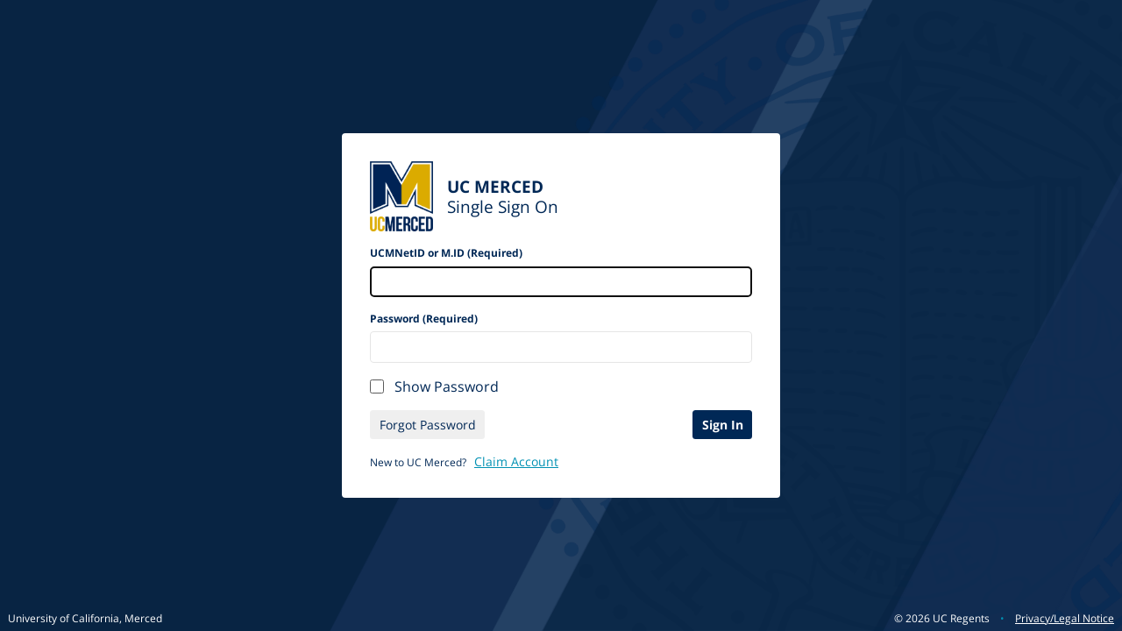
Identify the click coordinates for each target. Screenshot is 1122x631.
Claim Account (516, 461)
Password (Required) (424, 318)
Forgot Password (428, 424)
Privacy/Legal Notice (1064, 618)
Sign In (722, 424)
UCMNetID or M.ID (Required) (446, 252)
